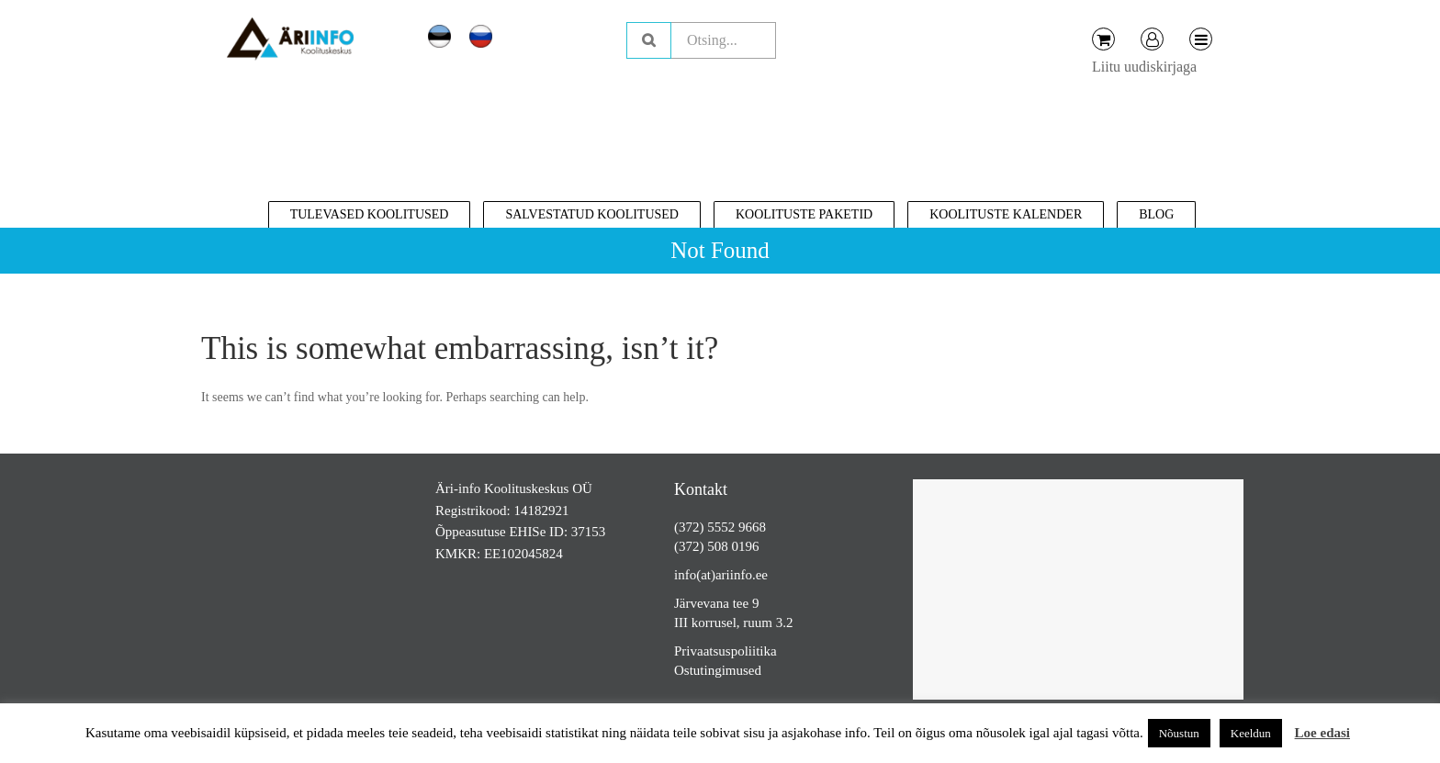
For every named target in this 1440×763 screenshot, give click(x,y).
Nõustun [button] (1179, 733)
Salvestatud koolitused (592, 214)
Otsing (648, 40)
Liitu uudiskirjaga (1144, 66)
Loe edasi (1322, 732)
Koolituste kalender (1005, 214)
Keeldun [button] (1251, 733)
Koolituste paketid (804, 214)
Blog (1156, 214)
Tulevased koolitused (369, 214)
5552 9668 (736, 527)
